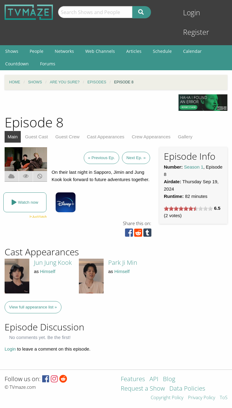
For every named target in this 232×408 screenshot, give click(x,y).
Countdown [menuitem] (17, 64)
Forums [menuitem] (47, 64)
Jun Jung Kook (53, 262)
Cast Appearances (105, 136)
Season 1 (193, 166)
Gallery (185, 136)
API (153, 379)
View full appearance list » (33, 307)
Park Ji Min (122, 262)
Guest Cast (36, 136)
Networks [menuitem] (64, 51)
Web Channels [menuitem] (100, 51)
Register (196, 32)
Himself (47, 271)
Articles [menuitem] (134, 51)
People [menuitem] (36, 51)
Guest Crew (67, 136)
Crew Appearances (151, 136)
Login (191, 12)
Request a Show (143, 388)
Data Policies (187, 388)
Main (13, 136)
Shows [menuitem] (11, 51)
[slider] (188, 208)
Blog (169, 379)
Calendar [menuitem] (192, 51)
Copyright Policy (167, 397)
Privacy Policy (201, 397)
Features (133, 379)
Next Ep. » (135, 157)
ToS (223, 397)
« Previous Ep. (101, 157)
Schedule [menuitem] (162, 51)
